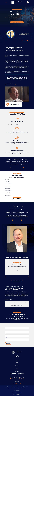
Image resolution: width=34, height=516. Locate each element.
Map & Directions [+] (13, 378)
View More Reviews (17, 280)
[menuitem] (14, 392)
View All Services (17, 198)
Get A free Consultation (17, 166)
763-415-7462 (17, 356)
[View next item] (27, 40)
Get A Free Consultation (17, 22)
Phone (6, 333)
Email (6, 337)
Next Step (8, 343)
